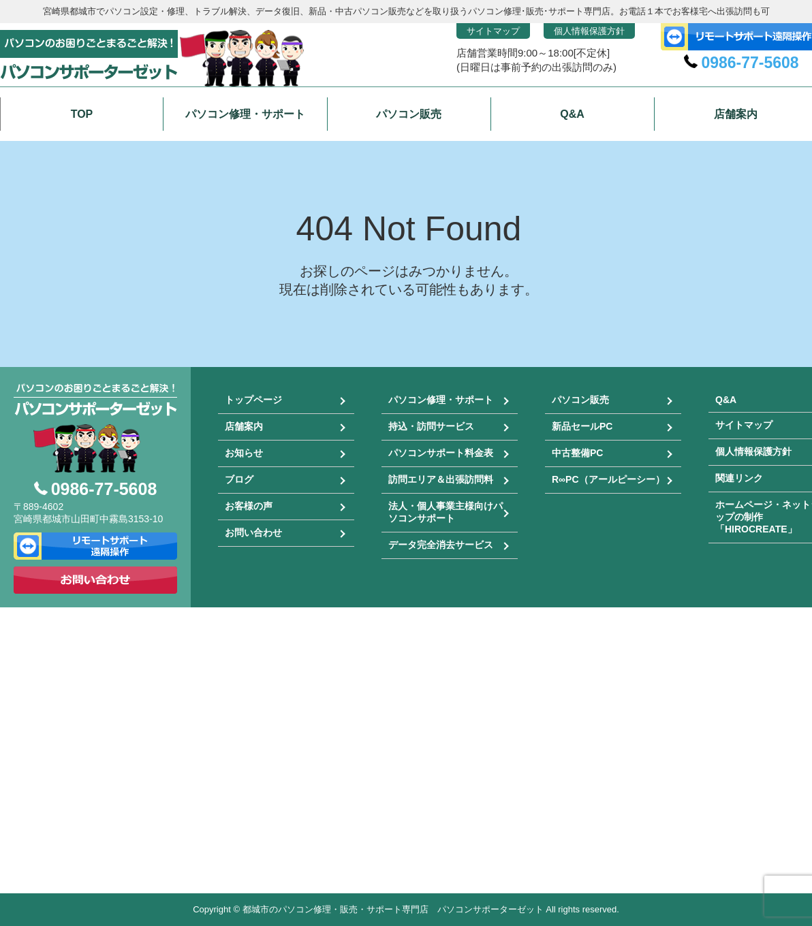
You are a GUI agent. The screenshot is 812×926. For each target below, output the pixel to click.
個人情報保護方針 (589, 31)
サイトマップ (493, 31)
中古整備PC (577, 452)
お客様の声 (248, 505)
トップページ (253, 399)
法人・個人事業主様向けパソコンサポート (445, 512)
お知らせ (244, 452)
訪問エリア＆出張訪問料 (440, 479)
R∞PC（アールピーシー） (608, 479)
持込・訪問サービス (431, 426)
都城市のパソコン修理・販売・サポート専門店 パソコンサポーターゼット (393, 909)
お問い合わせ (253, 532)
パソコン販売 (580, 399)
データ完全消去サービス (440, 544)
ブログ (239, 479)
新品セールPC (582, 426)
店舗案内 (244, 426)
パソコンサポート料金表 (440, 452)
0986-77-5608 (749, 62)
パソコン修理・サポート (440, 399)
